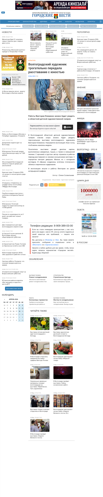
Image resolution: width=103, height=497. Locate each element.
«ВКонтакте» (37, 245)
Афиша (80, 118)
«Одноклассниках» (52, 245)
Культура (68, 21)
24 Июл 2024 (31, 76)
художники (47, 180)
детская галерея (68, 180)
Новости (7, 32)
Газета (80, 210)
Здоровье (43, 21)
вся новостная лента (14, 288)
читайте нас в (57, 185)
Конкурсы (91, 21)
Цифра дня (83, 180)
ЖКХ (60, 21)
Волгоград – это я (87, 149)
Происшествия (13, 21)
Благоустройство (29, 21)
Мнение (81, 87)
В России (82, 242)
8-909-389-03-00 (63, 225)
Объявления (36, 259)
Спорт (53, 21)
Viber (57, 240)
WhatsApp (49, 240)
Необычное (79, 21)
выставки (56, 180)
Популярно (83, 32)
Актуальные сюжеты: (13, 26)
